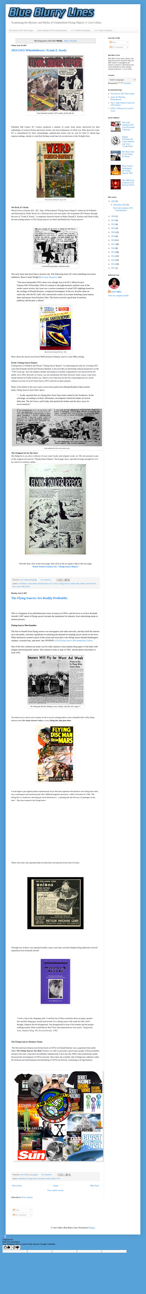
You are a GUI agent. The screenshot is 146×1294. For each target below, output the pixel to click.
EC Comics (54, 584)
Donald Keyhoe (43, 584)
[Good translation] (6, 1247)
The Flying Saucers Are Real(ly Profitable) (39, 598)
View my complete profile (118, 296)
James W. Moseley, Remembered (118, 98)
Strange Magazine (49, 277)
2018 (113, 240)
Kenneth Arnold (44, 1179)
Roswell (89, 584)
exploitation (22, 1179)
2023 (113, 220)
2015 (113, 252)
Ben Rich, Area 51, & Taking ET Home (128, 154)
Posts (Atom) (27, 1197)
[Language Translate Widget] (122, 80)
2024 (113, 216)
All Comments (116, 47)
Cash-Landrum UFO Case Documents (52, 30)
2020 (113, 232)
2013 (113, 260)
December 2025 (119, 205)
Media (82, 584)
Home (55, 1186)
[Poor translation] (15, 1247)
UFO (94, 584)
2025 (113, 201)
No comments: (46, 580)
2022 (113, 224)
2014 (113, 256)
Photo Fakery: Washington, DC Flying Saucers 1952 (127, 169)
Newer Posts (17, 1186)
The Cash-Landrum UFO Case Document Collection (128, 126)
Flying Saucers (64, 584)
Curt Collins (116, 292)
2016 (113, 248)
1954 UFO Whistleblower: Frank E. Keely (39, 50)
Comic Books (32, 584)
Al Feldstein (22, 584)
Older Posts (94, 1186)
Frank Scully (74, 584)
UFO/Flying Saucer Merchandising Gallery (74, 640)
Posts (113, 42)
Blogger (91, 1228)
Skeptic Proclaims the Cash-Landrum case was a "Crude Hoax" (128, 141)
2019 (113, 236)
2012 (113, 264)
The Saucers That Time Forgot (21, 30)
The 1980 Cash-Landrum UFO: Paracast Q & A (128, 182)
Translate (124, 83)
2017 (113, 244)
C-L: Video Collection (103, 30)
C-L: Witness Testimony (80, 30)
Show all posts (70, 41)
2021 (113, 228)
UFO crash (16, 587)
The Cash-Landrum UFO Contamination (123, 209)
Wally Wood (25, 587)
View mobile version (55, 1190)
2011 (113, 268)
